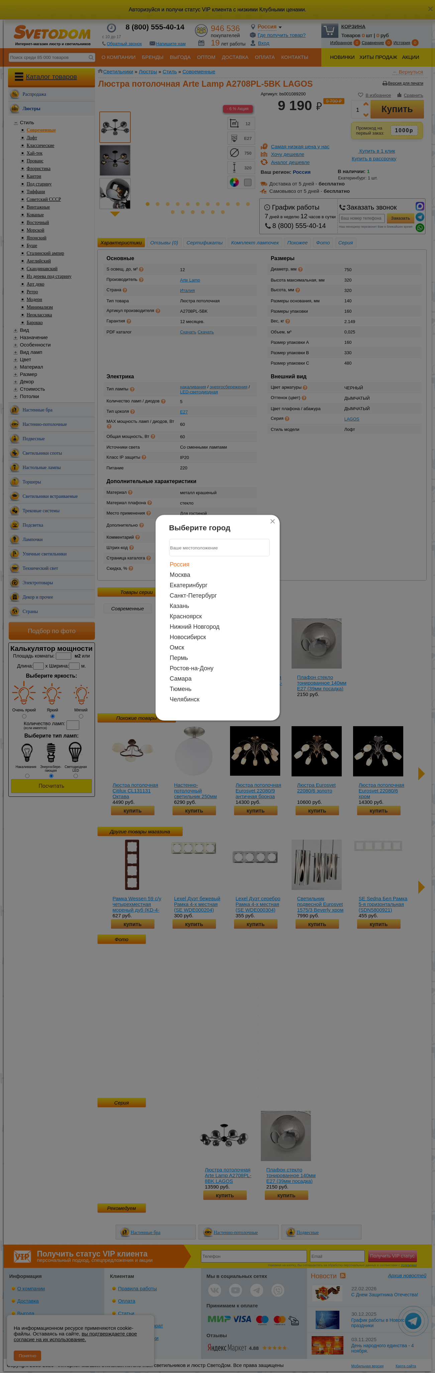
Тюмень (181, 689)
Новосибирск (188, 637)
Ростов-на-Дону (192, 668)
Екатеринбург (189, 585)
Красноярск (186, 616)
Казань (179, 606)
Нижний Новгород (195, 626)
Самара (181, 678)
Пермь (179, 658)
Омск (177, 647)
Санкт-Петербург (193, 595)
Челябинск (185, 699)
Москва (180, 574)
